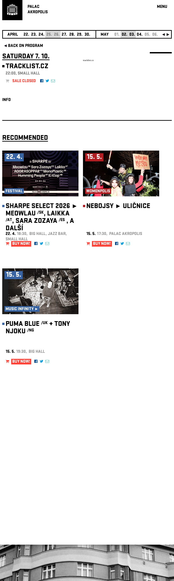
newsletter (143, 467)
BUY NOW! (21, 244)
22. (26, 34)
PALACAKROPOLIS (38, 9)
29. (80, 34)
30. (87, 34)
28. (72, 34)
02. (124, 34)
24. (41, 34)
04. (140, 34)
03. (132, 34)
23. (34, 34)
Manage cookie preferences (19, 520)
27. (64, 34)
